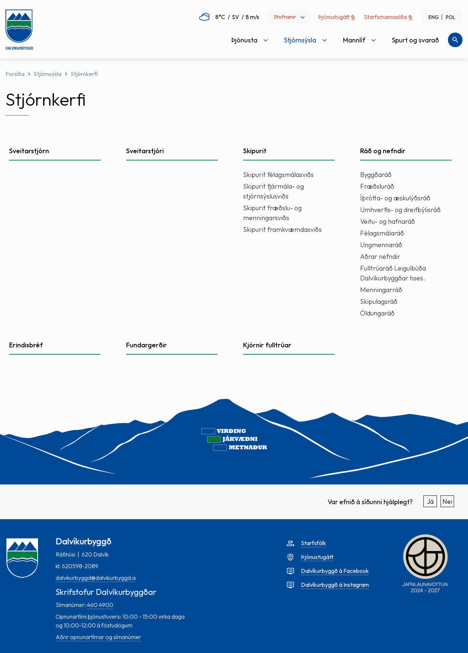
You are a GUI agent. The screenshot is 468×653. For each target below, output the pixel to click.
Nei (447, 501)
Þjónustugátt (337, 16)
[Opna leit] (455, 40)
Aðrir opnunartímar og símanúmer (98, 637)
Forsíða (14, 74)
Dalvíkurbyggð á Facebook (335, 570)
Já (430, 501)
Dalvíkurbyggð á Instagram (335, 584)
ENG (434, 17)
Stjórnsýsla (47, 74)
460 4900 (100, 604)
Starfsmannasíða (385, 16)
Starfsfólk (313, 543)
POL (450, 17)
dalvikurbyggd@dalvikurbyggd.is (96, 577)
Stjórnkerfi (84, 74)
